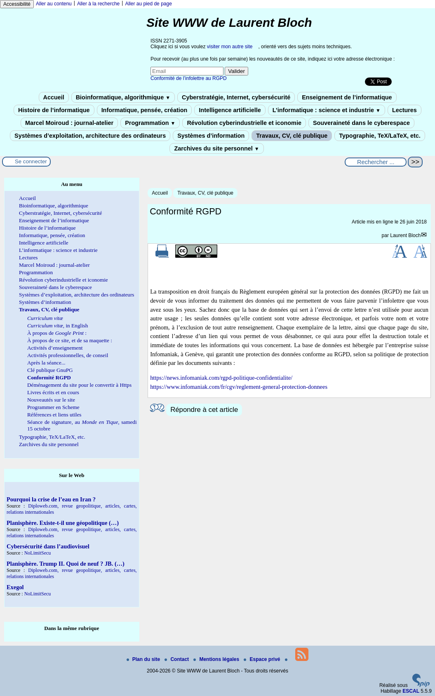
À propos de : (57, 333)
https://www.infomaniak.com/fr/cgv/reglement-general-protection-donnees (238, 386)
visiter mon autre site (230, 46)
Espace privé (262, 659)
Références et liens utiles (54, 414)
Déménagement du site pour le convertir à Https (79, 385)
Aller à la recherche (98, 4)
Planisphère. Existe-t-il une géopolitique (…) (63, 523)
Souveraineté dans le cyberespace (361, 123)
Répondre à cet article (204, 410)
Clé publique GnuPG (50, 370)
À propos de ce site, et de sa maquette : (69, 340)
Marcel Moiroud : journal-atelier (69, 123)
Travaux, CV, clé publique (291, 135)
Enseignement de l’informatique (347, 97)
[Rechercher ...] (376, 162)
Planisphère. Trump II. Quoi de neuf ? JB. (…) (66, 563)
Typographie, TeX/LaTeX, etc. (380, 135)
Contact (177, 659)
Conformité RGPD (49, 377)
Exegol (15, 587)
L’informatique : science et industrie (327, 110)
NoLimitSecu (37, 553)
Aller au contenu (54, 4)
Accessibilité (17, 4)
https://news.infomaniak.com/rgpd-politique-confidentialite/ (221, 377)
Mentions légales (216, 659)
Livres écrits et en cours (53, 392)
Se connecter (31, 161)
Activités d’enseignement (54, 348)
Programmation (150, 123)
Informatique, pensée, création (144, 110)
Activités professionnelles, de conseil (67, 355)
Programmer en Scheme (53, 407)
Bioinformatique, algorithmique (123, 97)
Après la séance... (46, 363)
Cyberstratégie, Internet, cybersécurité (236, 97)
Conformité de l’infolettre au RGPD (188, 78)
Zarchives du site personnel (216, 148)
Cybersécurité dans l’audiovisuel (48, 546)
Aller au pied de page (148, 4)
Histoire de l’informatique (54, 110)
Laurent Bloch (405, 235)
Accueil (53, 97)
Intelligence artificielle (230, 110)
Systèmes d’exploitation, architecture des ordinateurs (90, 135)
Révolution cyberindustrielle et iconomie (244, 123)
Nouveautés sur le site (51, 400)
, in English (57, 325)
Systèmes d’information (211, 135)
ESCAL (410, 691)
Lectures (404, 110)
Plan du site (144, 659)
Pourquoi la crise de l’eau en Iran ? (51, 499)
